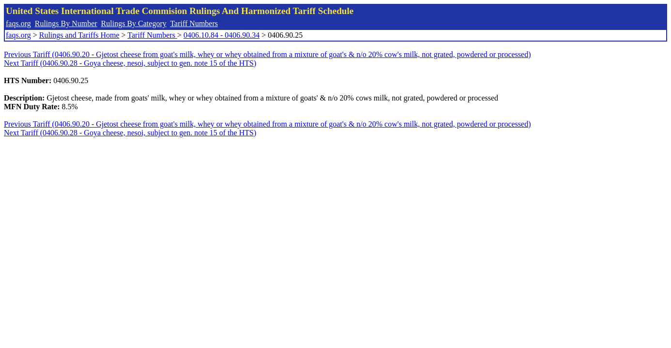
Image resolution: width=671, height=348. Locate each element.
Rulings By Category (134, 23)
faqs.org (18, 23)
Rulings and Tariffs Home (79, 35)
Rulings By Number (66, 23)
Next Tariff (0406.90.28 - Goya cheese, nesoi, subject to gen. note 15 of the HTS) (130, 63)
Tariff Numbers (194, 23)
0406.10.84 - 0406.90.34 (221, 35)
